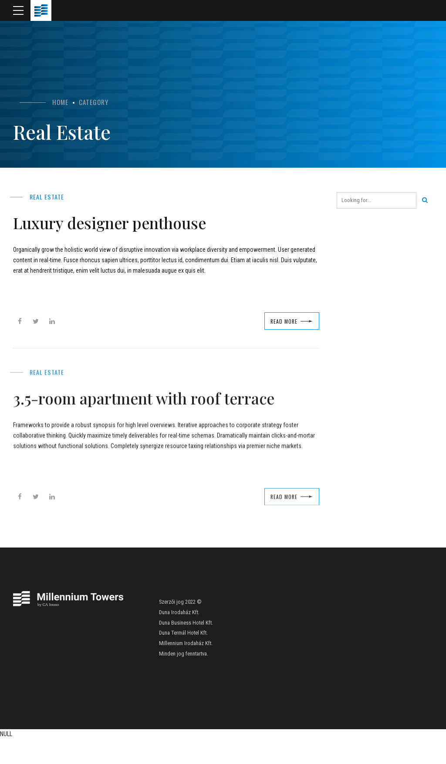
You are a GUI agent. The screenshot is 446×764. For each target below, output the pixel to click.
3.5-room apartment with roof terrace (144, 414)
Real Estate (47, 196)
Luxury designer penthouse (134, 221)
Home (60, 102)
